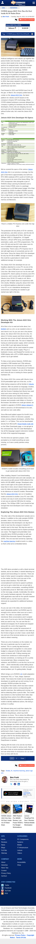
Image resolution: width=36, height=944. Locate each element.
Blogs (3, 847)
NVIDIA (3, 329)
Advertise (4, 865)
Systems (20, 842)
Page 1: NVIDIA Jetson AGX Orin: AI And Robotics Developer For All (18, 34)
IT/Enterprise (13, 7)
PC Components (23, 839)
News (3, 845)
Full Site (4, 850)
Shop (19, 865)
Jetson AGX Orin (16, 95)
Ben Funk (14, 777)
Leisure (19, 850)
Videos (19, 853)
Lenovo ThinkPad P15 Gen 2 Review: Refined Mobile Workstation (29, 820)
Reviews (4, 842)
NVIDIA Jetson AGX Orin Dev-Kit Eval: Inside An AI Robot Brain (6, 820)
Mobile (19, 845)
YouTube (8, 890)
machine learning (9, 541)
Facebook (8, 888)
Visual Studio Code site (25, 424)
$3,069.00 (25, 28)
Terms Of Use (21, 937)
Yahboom (11, 28)
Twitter (7, 885)
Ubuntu (31, 384)
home (3, 7)
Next (22, 758)
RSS (6, 893)
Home (3, 839)
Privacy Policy (6, 873)
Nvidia (8, 771)
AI (21, 674)
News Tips (4, 868)
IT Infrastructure (22, 847)
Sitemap (4, 853)
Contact (4, 870)
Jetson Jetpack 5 (27, 405)
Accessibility (21, 862)
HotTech (4, 876)
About (3, 862)
